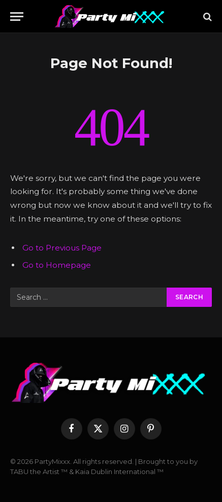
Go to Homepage (56, 265)
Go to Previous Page (62, 248)
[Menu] (16, 16)
